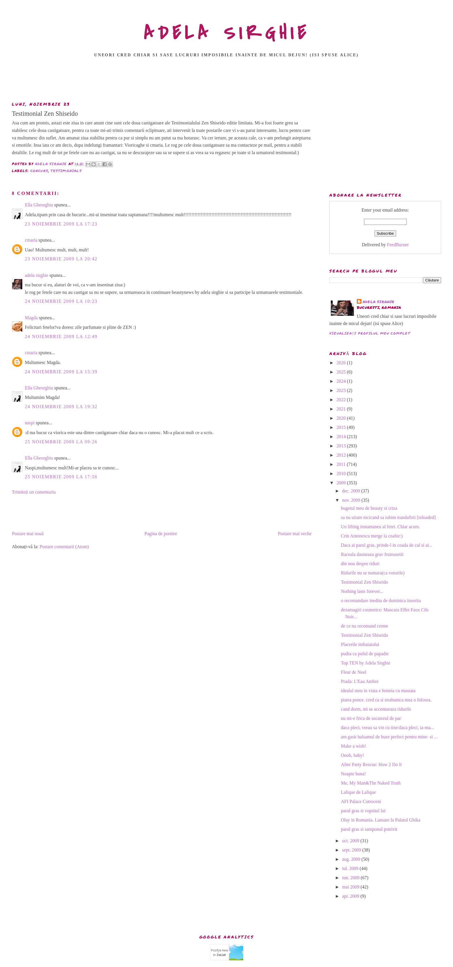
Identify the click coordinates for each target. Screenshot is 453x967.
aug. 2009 (351, 859)
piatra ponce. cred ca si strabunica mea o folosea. (386, 699)
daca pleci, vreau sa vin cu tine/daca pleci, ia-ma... (387, 727)
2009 (342, 482)
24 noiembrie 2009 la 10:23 (61, 301)
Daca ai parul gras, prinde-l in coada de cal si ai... (386, 545)
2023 (342, 390)
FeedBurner (398, 244)
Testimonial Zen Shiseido (364, 582)
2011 (342, 464)
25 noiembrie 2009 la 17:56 (61, 476)
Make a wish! (353, 746)
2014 (342, 436)
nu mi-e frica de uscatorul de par (371, 718)
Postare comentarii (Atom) (64, 546)
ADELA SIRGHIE (227, 33)
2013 (342, 445)
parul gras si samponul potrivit (369, 829)
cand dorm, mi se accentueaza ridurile (376, 709)
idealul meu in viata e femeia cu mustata (378, 690)
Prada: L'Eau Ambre (359, 681)
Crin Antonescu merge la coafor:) (372, 535)
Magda (31, 317)
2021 (342, 408)
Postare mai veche (294, 533)
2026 (342, 362)
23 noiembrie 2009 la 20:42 (61, 258)
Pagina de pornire (160, 533)
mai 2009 (351, 886)
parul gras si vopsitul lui (363, 810)
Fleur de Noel (353, 672)
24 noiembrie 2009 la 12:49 (61, 336)
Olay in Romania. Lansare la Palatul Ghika (380, 819)
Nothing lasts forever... (362, 591)
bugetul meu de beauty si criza (369, 508)
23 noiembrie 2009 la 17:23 (61, 223)
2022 (342, 399)
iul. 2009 (351, 868)
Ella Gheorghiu (39, 204)
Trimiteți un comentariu (34, 492)
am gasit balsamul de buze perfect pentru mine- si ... (389, 736)
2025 (342, 371)
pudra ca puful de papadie (365, 653)
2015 (342, 427)
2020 (342, 418)
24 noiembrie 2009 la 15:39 (61, 371)
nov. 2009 (351, 500)
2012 (342, 455)
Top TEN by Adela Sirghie (365, 662)
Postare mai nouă (28, 533)
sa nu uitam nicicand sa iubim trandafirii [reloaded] (388, 517)
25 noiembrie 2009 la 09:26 (61, 441)
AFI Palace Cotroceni (361, 801)
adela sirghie (36, 275)
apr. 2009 (351, 896)
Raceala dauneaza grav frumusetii (372, 554)
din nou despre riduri (360, 563)
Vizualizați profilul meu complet (369, 333)
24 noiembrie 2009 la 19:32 (61, 406)
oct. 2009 (351, 840)
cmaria (31, 240)
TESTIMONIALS (66, 170)
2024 (342, 381)
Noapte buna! (353, 773)
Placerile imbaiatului (360, 644)
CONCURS (39, 170)
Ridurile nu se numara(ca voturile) (372, 572)
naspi (30, 422)
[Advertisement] (226, 81)
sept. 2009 (352, 849)
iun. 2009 (351, 877)
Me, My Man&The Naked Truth (371, 783)
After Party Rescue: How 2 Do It (371, 764)
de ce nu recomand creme (364, 625)
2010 (342, 473)
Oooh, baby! (352, 755)
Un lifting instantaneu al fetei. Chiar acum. (380, 526)
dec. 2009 (351, 490)
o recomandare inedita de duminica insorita (381, 600)
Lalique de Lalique (358, 792)
